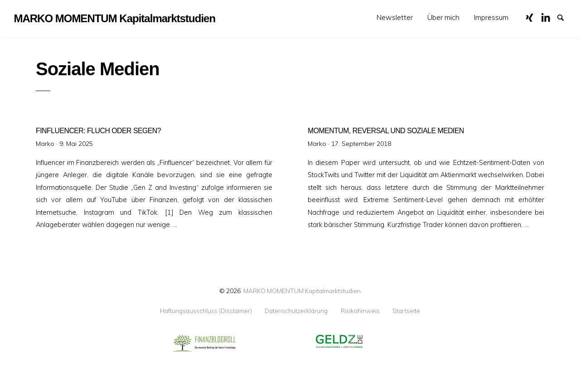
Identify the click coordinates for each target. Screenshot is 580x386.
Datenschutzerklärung (296, 311)
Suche (564, 17)
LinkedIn (548, 17)
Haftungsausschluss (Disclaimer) (206, 311)
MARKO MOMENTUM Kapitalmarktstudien (302, 290)
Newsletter (395, 17)
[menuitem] (394, 17)
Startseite (406, 311)
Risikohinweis (360, 311)
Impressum (491, 17)
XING (533, 17)
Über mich (443, 17)
